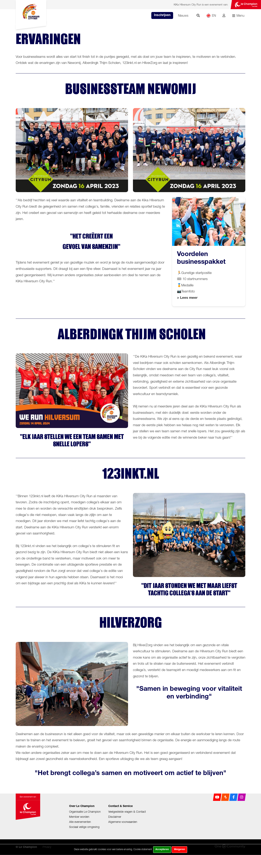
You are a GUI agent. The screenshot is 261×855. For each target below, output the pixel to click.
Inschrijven (162, 15)
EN (211, 15)
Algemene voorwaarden (122, 821)
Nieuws (183, 15)
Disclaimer (114, 816)
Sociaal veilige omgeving (84, 827)
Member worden (79, 816)
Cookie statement (142, 849)
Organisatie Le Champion (85, 811)
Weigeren (179, 849)
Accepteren (162, 849)
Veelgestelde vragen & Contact (127, 811)
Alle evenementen (80, 821)
